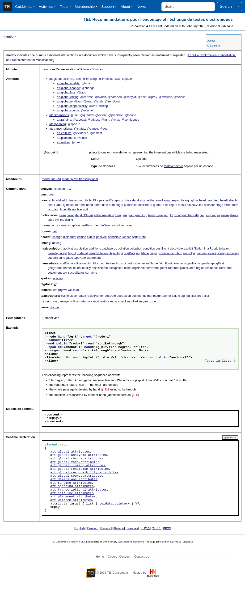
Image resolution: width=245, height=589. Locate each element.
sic (189, 205)
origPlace (142, 253)
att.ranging (64, 119)
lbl (171, 215)
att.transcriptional (60, 128)
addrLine (67, 200)
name (97, 205)
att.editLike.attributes (72, 493)
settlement (55, 272)
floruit (169, 263)
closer (74, 295)
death (114, 263)
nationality (84, 268)
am (55, 301)
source (211, 253)
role (95, 225)
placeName (187, 268)
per (201, 215)
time (63, 209)
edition (81, 237)
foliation (224, 248)
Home (100, 556)
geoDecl (101, 237)
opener (166, 295)
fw (70, 301)
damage (63, 301)
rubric (178, 253)
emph (167, 200)
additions (95, 248)
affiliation (80, 263)
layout (72, 253)
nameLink (69, 268)
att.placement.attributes (73, 497)
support (53, 257)
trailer (205, 295)
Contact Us (141, 556)
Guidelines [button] (23, 6)
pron (213, 215)
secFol (187, 253)
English (80, 528)
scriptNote (139, 237)
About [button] (125, 6)
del (134, 200)
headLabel (227, 200)
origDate (129, 253)
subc (51, 219)
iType (159, 215)
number (187, 215)
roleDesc (105, 225)
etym (110, 215)
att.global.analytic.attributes (78, 455)
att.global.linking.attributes (77, 465)
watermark (94, 257)
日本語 (145, 528)
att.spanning (57, 124)
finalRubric (211, 248)
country (105, 263)
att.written (63, 142)
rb (162, 205)
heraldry (53, 253)
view (130, 225)
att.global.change (68, 88)
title (69, 209)
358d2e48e (138, 541)
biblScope (95, 200)
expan (176, 200)
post (51, 194)
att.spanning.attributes (72, 486)
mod (96, 301)
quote (157, 205)
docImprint (139, 295)
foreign (185, 200)
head (202, 200)
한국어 (156, 528)
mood (178, 215)
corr (122, 200)
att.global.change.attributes (76, 459)
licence (126, 237)
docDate (110, 295)
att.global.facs (66, 92)
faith (161, 263)
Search (226, 6)
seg (58, 243)
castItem (86, 225)
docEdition (124, 295)
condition (149, 248)
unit (85, 209)
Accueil (211, 40)
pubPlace (130, 205)
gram (131, 215)
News (141, 6)
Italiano (119, 528)
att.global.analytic (68, 83)
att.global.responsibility (72, 106)
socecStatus (76, 272)
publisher (143, 205)
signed (185, 295)
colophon (136, 248)
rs (175, 205)
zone (152, 301)
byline (65, 295)
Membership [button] (85, 6)
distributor (69, 237)
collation (123, 248)
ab (53, 243)
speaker (209, 205)
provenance (166, 253)
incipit (63, 253)
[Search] (188, 6)
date (128, 200)
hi (236, 200)
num (112, 205)
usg (67, 219)
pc (59, 189)
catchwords (109, 248)
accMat (68, 248)
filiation (198, 248)
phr (63, 189)
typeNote (80, 257)
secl (123, 301)
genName (193, 263)
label (59, 205)
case (62, 215)
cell (55, 231)
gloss (194, 200)
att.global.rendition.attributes (79, 469)
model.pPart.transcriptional (80, 179)
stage (219, 205)
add (58, 200)
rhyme (54, 307)
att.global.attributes (70, 452)
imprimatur (154, 295)
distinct (142, 200)
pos (207, 215)
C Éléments (213, 45)
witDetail (73, 290)
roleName (225, 268)
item (50, 205)
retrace (115, 301)
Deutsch (92, 528)
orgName (138, 268)
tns (62, 219)
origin (153, 253)
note (105, 205)
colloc (70, 215)
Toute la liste (218, 361)
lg (64, 205)
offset (127, 268)
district (123, 263)
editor (151, 200)
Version (74, 541)
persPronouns (169, 268)
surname (91, 272)
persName (153, 268)
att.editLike (64, 133)
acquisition (81, 248)
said (183, 205)
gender (205, 263)
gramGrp (141, 215)
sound (115, 225)
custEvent (162, 248)
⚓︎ (57, 152)
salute (176, 295)
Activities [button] (46, 6)
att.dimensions (59, 115)
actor (54, 225)
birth (90, 263)
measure (72, 205)
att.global (55, 79)
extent (91, 237)
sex (65, 272)
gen (124, 215)
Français (132, 528)
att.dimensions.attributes (73, 479)
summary (232, 253)
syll (57, 219)
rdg (60, 290)
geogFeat (217, 263)
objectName (100, 268)
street (228, 205)
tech (123, 225)
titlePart (195, 295)
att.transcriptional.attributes (78, 490)
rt (179, 205)
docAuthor (97, 295)
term (235, 205)
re (218, 215)
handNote (114, 237)
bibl (86, 200)
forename (179, 263)
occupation (116, 268)
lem (55, 290)
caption (75, 225)
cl (55, 189)
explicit (188, 248)
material (82, 253)
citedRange (111, 200)
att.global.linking (68, 97)
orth (196, 215)
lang (166, 215)
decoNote (176, 248)
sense (225, 215)
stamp (221, 253)
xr (72, 219)
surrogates (66, 257)
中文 (167, 528)
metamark (85, 301)
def (77, 215)
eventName (150, 263)
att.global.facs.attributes (74, 462)
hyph (151, 215)
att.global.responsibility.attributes (84, 472)
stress (234, 215)
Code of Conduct (119, 556)
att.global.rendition (69, 101)
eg (55, 284)
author (78, 200)
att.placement (66, 138)
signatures (200, 253)
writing (59, 278)
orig (118, 205)
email (159, 200)
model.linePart (51, 179)
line (75, 301)
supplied (132, 301)
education (135, 263)
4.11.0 (82, 541)
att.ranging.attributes (71, 483)
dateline (84, 295)
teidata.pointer (173, 166)
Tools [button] (64, 6)
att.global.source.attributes (76, 476)
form (118, 215)
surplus (143, 301)
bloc (96, 263)
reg (171, 205)
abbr (52, 200)
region (200, 268)
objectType (116, 253)
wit (65, 290)
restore (104, 301)
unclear (77, 209)
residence (212, 268)
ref (167, 205)
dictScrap (86, 215)
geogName (55, 268)
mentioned (86, 205)
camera (64, 225)
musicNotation (98, 253)
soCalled (197, 205)
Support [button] (107, 6)
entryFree (100, 215)
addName (66, 263)
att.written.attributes (71, 500)
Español (106, 528)
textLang (53, 209)
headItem (213, 200)
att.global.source (68, 110)
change (57, 237)
